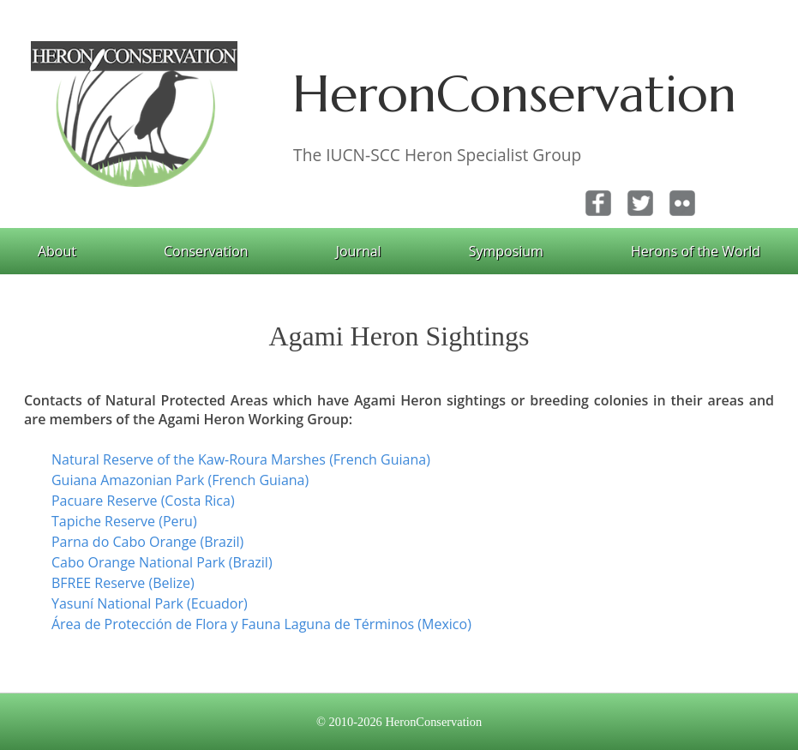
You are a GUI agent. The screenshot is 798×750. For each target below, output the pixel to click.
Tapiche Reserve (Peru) (124, 521)
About (57, 251)
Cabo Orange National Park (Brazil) (162, 562)
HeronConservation (514, 94)
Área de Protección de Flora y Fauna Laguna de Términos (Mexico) (261, 624)
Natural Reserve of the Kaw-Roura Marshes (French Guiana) (240, 459)
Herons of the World (695, 251)
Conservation (206, 251)
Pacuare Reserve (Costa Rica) (143, 500)
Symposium (506, 251)
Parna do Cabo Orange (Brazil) (147, 541)
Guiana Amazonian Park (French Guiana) (180, 480)
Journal (358, 251)
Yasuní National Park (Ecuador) (149, 603)
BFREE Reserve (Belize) (123, 582)
